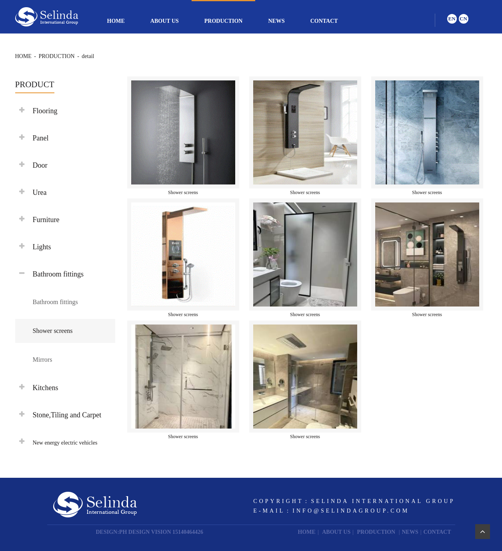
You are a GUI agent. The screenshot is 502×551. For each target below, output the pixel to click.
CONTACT (324, 21)
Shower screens (53, 330)
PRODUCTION (223, 21)
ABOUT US (164, 21)
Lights (42, 247)
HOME (116, 21)
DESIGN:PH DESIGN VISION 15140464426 (150, 532)
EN (451, 19)
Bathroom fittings (55, 302)
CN (463, 19)
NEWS (276, 21)
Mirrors (42, 359)
